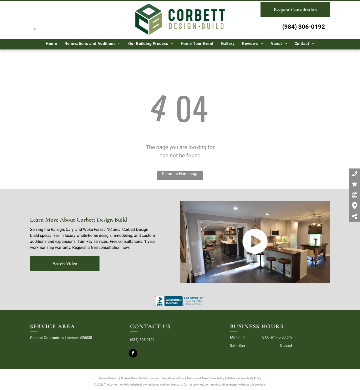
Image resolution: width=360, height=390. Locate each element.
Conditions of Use (173, 378)
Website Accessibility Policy (244, 378)
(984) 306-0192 (303, 26)
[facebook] (133, 354)
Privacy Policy (107, 378)
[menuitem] (51, 43)
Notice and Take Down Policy (205, 378)
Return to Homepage (180, 173)
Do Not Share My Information (140, 378)
